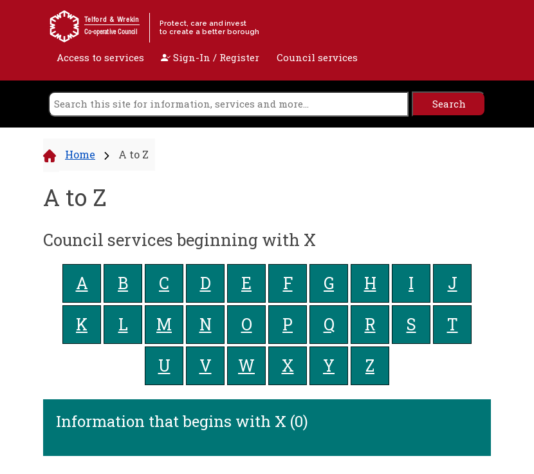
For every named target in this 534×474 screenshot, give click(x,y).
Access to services (100, 57)
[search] (228, 104)
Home (80, 154)
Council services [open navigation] (317, 57)
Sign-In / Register (210, 57)
